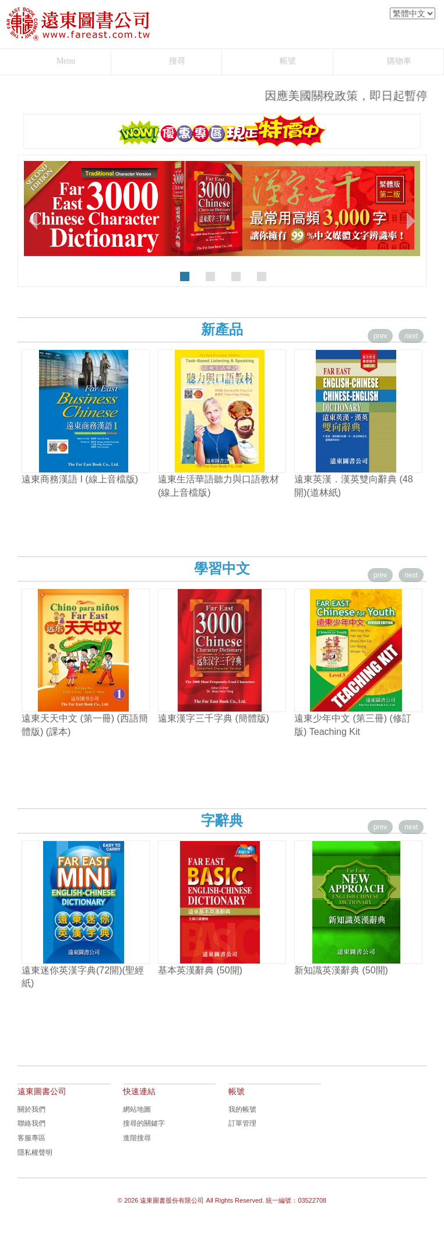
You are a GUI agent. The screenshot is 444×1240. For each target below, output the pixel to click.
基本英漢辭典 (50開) (200, 970)
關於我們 (31, 1109)
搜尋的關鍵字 (144, 1123)
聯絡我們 (31, 1123)
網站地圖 (137, 1109)
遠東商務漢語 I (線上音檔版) (80, 479)
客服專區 (31, 1138)
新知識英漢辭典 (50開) (341, 970)
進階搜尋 (137, 1138)
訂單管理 (242, 1123)
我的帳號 (242, 1109)
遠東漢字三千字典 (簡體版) (213, 718)
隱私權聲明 (34, 1152)
